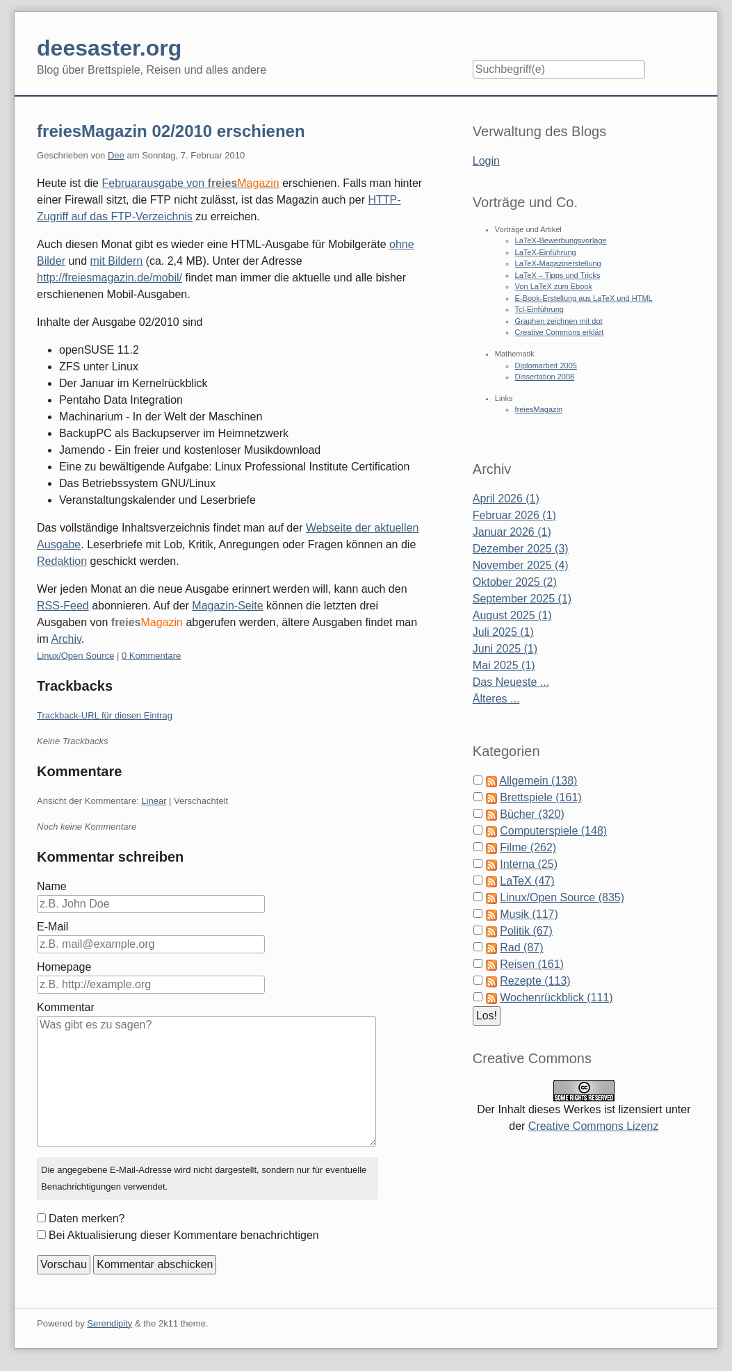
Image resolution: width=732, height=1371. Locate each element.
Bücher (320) (532, 814)
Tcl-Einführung (539, 309)
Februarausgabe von (190, 183)
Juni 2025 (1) (505, 649)
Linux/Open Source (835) (562, 897)
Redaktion (62, 561)
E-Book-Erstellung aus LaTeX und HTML (584, 298)
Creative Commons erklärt (559, 332)
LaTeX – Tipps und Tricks (558, 275)
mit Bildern (116, 261)
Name (52, 886)
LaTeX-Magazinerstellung (558, 263)
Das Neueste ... (511, 682)
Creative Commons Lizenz (593, 1126)
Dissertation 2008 (545, 376)
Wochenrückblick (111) (556, 997)
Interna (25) (529, 864)
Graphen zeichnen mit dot (559, 321)
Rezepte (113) (535, 981)
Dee (116, 155)
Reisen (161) (532, 964)
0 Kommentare (151, 655)
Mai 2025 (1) (504, 665)
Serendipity (109, 1323)
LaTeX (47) (527, 881)
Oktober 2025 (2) (515, 582)
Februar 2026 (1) (514, 515)
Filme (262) (528, 847)
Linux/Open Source (75, 655)
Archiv (66, 639)
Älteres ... (496, 699)
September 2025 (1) (522, 599)
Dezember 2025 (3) (521, 549)
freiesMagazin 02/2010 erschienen (171, 131)
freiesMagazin (538, 409)
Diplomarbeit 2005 (546, 365)
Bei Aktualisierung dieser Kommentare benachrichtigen (184, 1235)
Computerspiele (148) (553, 831)
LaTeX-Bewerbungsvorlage (561, 240)
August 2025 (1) (512, 615)
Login (486, 161)
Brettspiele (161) (540, 797)
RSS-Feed (63, 605)
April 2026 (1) (506, 498)
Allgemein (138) (538, 781)
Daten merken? (86, 1218)
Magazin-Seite (227, 605)
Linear (153, 801)
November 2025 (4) (521, 565)
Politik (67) (526, 931)
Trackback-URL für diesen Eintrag (104, 715)
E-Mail (52, 927)
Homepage (64, 967)
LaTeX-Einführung (545, 252)
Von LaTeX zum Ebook (553, 286)
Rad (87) (521, 947)
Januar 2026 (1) (512, 532)
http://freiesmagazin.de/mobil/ (109, 278)
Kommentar (66, 1007)
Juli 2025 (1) (503, 632)
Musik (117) (529, 914)
